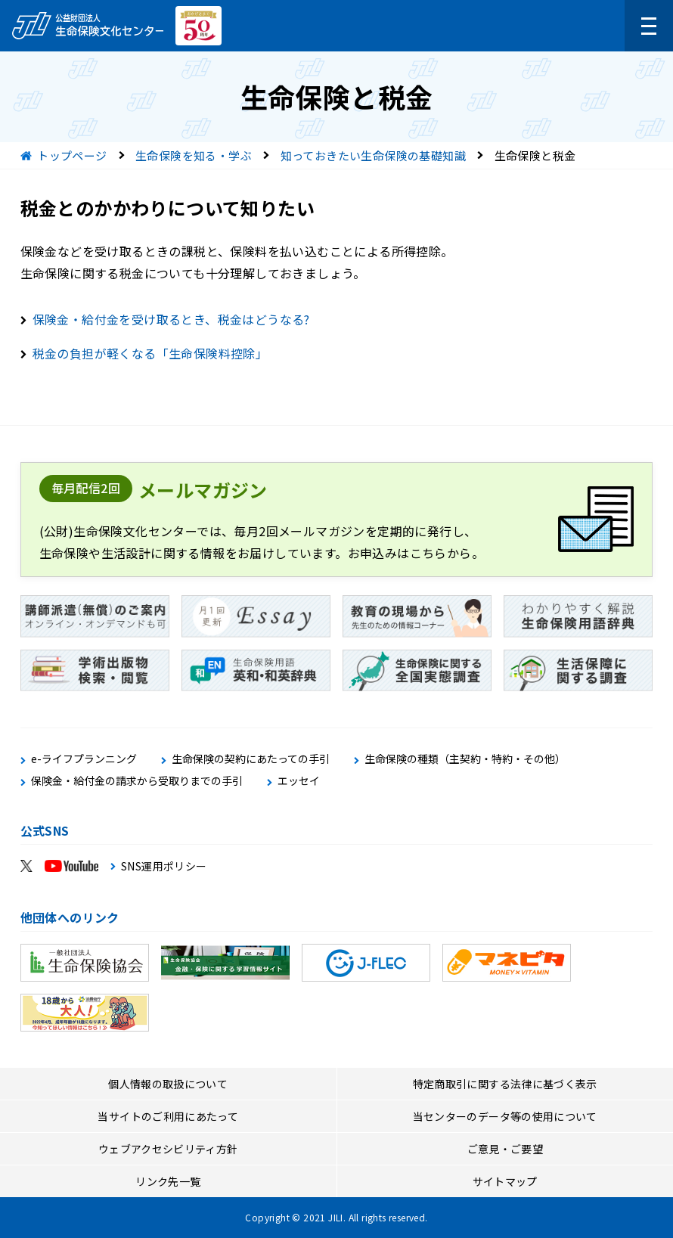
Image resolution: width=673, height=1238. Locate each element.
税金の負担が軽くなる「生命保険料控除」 (150, 353)
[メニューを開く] (649, 25)
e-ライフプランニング (84, 758)
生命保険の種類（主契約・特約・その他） (465, 758)
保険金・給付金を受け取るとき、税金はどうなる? (171, 319)
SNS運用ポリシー (164, 865)
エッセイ (299, 780)
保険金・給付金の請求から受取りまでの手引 (137, 780)
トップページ (72, 155)
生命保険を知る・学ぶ (193, 155)
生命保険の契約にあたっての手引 (251, 758)
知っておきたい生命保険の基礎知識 (373, 155)
